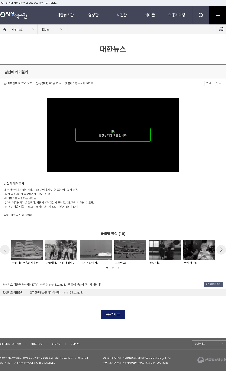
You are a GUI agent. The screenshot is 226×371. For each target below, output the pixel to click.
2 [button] (113, 268)
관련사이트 (200, 343)
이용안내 (56, 344)
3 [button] (118, 268)
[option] (26, 252)
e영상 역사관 (13, 15)
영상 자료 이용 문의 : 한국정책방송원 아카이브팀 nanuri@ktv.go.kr (135, 358)
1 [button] (107, 268)
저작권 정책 (37, 344)
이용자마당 (176, 15)
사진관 (122, 15)
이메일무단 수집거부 (10, 344)
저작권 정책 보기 (213, 284)
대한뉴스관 (65, 15)
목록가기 (113, 314)
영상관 (93, 15)
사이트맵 (74, 344)
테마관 (150, 15)
